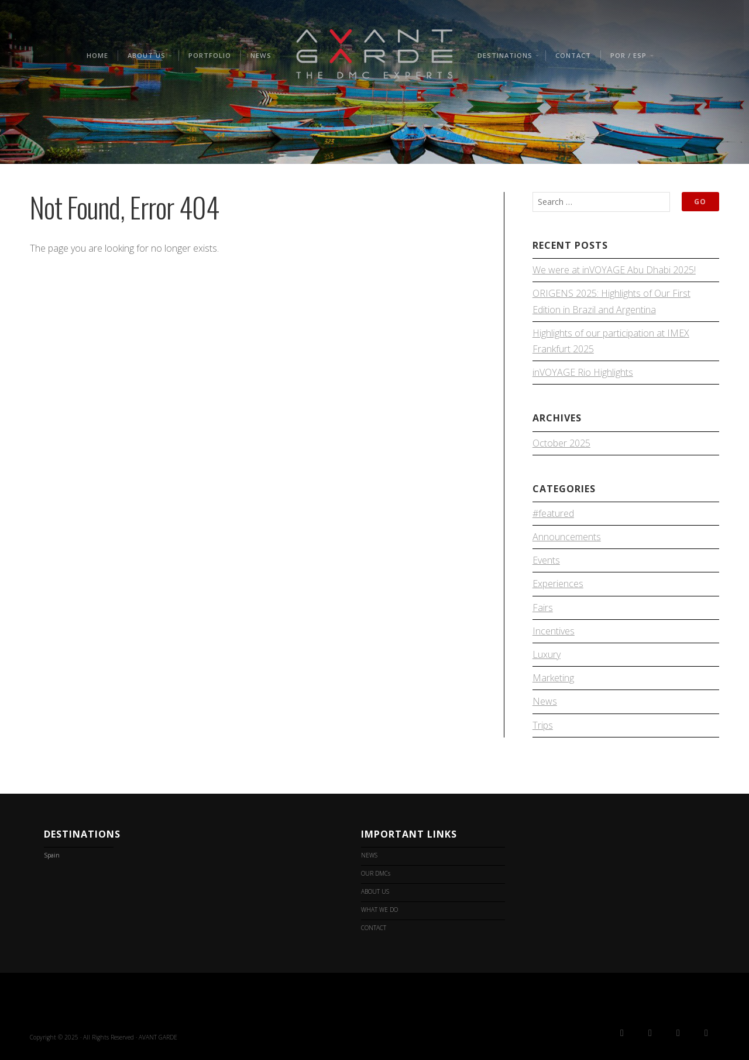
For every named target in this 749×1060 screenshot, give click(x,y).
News (544, 701)
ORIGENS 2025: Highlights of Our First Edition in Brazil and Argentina (611, 301)
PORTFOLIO (209, 55)
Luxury (546, 654)
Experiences (557, 583)
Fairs (542, 607)
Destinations (504, 55)
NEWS (261, 55)
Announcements (566, 536)
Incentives (553, 631)
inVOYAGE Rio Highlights (582, 372)
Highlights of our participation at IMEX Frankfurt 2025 (610, 341)
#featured (553, 513)
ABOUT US (147, 55)
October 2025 (561, 443)
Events (546, 560)
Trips (542, 725)
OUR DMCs (375, 873)
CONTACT (573, 55)
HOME (97, 55)
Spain (52, 855)
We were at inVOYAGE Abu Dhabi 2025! (614, 269)
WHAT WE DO (379, 909)
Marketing (553, 677)
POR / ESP (628, 55)
